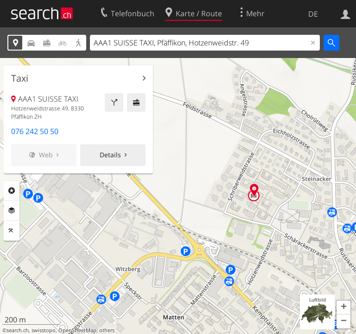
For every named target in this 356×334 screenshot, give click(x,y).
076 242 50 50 (34, 131)
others (106, 330)
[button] (343, 308)
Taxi (19, 78)
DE (313, 14)
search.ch (17, 330)
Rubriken (11, 190)
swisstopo (44, 330)
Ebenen (11, 210)
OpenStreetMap (77, 330)
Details (110, 154)
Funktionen (11, 230)
